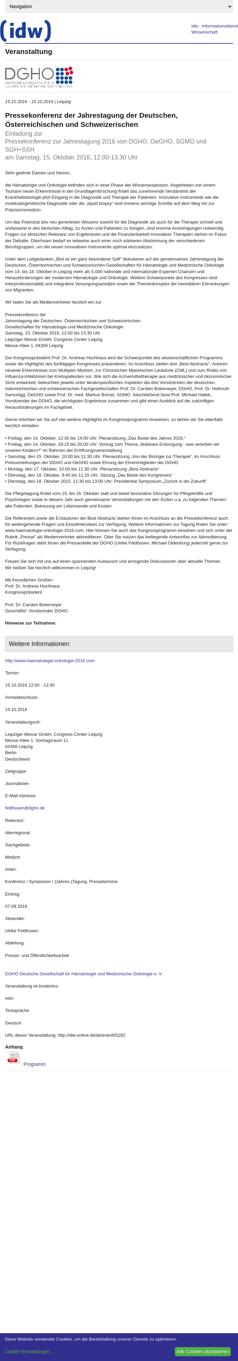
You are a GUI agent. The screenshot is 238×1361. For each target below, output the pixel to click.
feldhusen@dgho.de (25, 807)
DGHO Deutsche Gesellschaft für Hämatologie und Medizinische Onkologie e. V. (84, 973)
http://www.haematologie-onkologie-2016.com (50, 660)
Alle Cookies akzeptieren (202, 1351)
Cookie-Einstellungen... (29, 1351)
